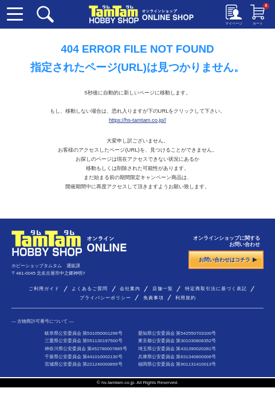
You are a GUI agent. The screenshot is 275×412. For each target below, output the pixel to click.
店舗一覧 (162, 288)
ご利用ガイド (44, 288)
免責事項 (153, 297)
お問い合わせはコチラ (228, 259)
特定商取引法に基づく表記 (216, 288)
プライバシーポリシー (105, 297)
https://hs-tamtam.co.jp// (137, 120)
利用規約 (185, 297)
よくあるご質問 (90, 288)
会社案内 (130, 288)
